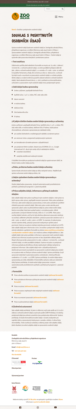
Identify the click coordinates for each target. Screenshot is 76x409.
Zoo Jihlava (21, 16)
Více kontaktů (16, 354)
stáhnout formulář (55, 275)
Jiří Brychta (32, 399)
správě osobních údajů (42, 402)
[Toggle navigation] (58, 17)
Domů (14, 29)
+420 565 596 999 (20, 351)
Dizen (61, 399)
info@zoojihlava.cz (23, 347)
